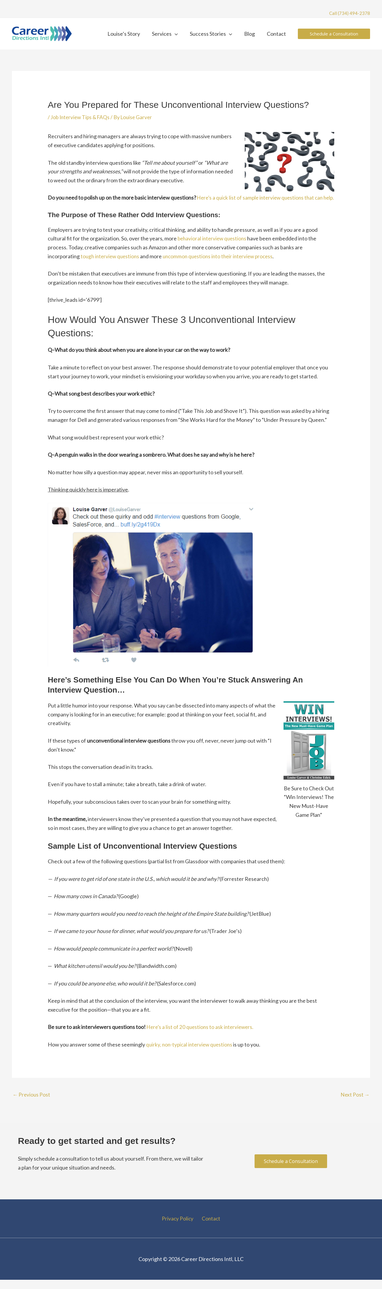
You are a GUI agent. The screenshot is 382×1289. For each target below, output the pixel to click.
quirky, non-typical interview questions (191, 1053)
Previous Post (32, 1103)
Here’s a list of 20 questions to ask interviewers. (202, 1035)
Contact (209, 1227)
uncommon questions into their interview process (222, 264)
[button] (179, 33)
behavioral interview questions (213, 247)
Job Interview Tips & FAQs (82, 117)
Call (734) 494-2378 (349, 13)
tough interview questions (111, 264)
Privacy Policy (179, 1227)
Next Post (354, 1103)
